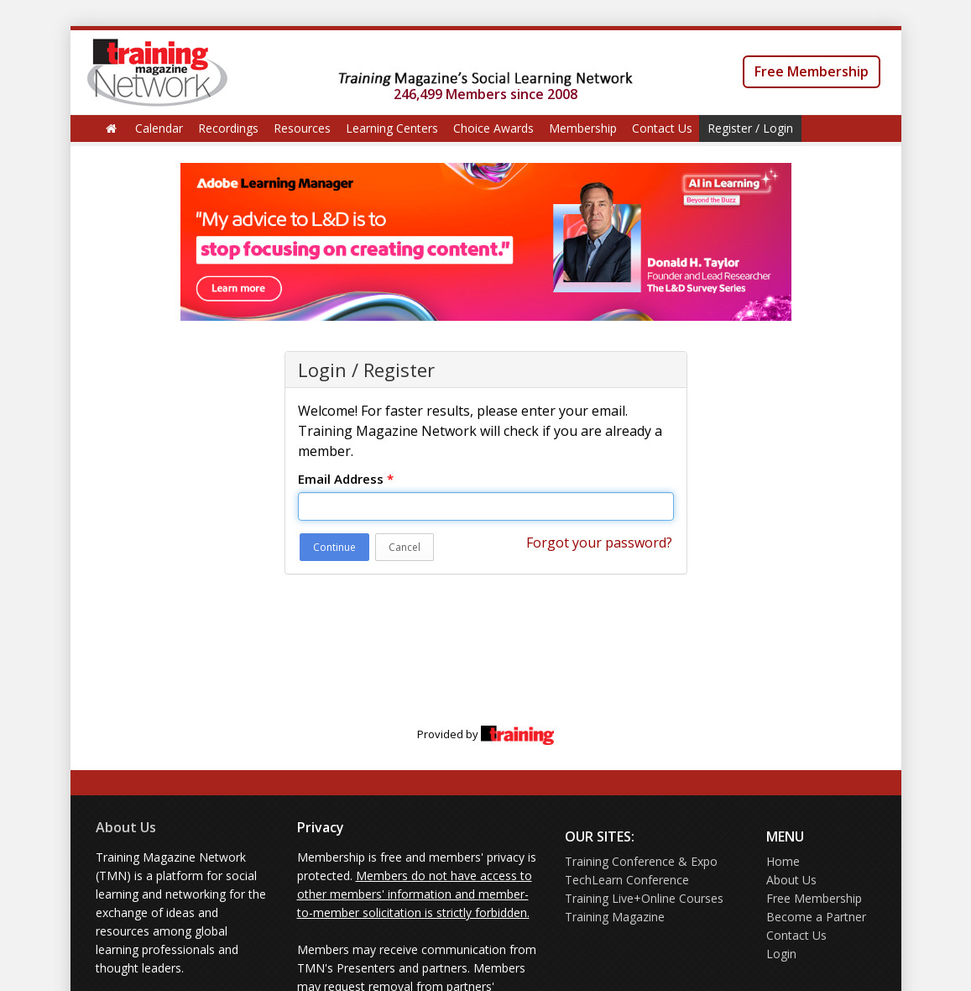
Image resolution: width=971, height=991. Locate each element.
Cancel (404, 547)
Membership (583, 128)
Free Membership (811, 71)
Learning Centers (392, 128)
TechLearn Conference (627, 880)
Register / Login (750, 128)
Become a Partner (816, 917)
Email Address (346, 478)
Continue (334, 547)
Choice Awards (493, 128)
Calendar (159, 128)
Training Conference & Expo (641, 861)
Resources (302, 128)
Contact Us (662, 128)
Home (783, 861)
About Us (126, 827)
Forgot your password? (599, 542)
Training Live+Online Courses (644, 898)
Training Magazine (615, 917)
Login (781, 954)
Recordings (228, 128)
